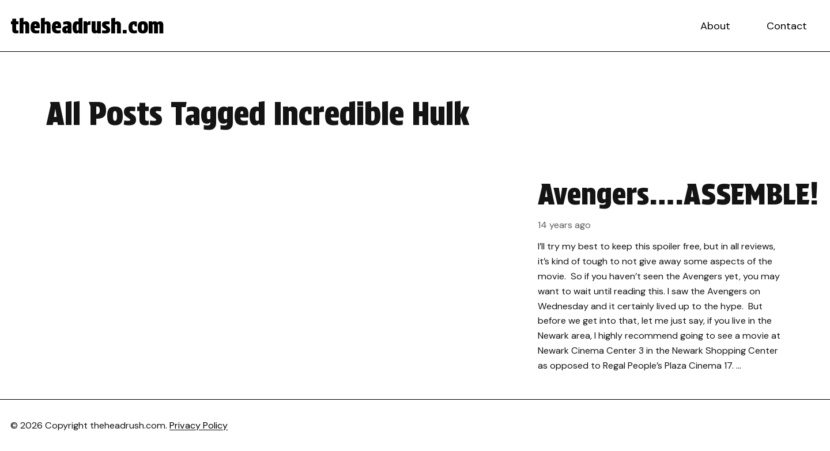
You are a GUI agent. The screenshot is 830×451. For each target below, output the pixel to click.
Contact (787, 26)
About (715, 26)
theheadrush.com (87, 26)
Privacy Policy (198, 425)
